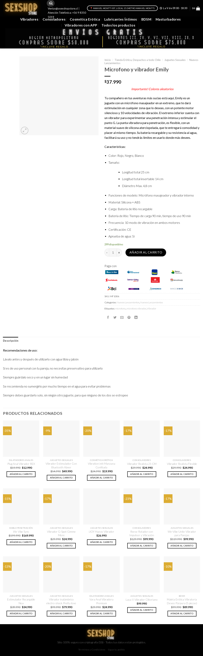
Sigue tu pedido (116, 649)
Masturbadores (168, 19)
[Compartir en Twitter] (115, 317)
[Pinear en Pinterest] (129, 317)
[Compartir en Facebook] (108, 317)
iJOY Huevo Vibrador (101, 531)
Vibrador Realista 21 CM (141, 463)
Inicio (107, 59)
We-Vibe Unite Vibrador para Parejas (182, 533)
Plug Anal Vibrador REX (21, 463)
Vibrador (151, 308)
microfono (120, 308)
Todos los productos (118, 25)
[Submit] (51, 3)
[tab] (10, 341)
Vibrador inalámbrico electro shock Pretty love (61, 601)
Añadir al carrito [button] (21, 474)
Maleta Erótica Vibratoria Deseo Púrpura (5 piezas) (182, 601)
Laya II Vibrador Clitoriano (142, 599)
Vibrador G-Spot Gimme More (61, 533)
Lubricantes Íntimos (120, 19)
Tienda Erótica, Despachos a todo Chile (138, 59)
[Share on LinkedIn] (136, 317)
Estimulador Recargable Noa (21, 601)
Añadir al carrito (145, 252)
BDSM (146, 19)
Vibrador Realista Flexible (182, 463)
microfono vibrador (136, 308)
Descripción (10, 340)
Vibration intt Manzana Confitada (101, 465)
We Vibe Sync (21, 531)
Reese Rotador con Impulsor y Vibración (141, 533)
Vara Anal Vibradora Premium (101, 601)
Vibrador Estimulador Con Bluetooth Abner (61, 465)
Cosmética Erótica (85, 19)
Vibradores (29, 19)
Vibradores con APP (81, 25)
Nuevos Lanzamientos (128, 302)
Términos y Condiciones (91, 649)
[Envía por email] (122, 317)
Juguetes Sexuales (175, 59)
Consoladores (54, 19)
